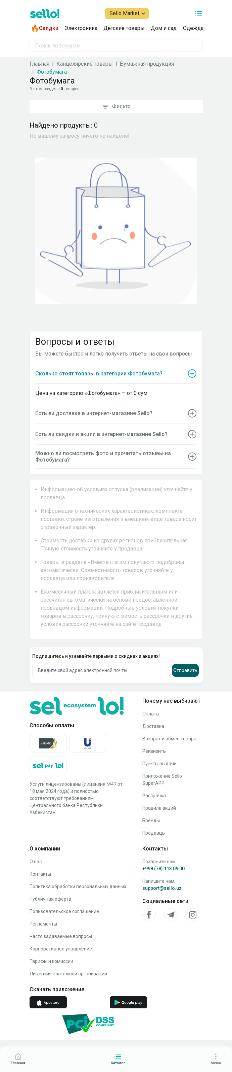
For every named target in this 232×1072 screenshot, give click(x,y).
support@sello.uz (162, 888)
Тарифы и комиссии (51, 961)
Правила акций (159, 808)
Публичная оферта (50, 899)
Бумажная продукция (147, 64)
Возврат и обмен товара (169, 738)
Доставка (153, 726)
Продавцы (154, 833)
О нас (36, 861)
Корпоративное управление (61, 948)
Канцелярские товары (84, 64)
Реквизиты (154, 751)
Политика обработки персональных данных (78, 886)
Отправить (185, 670)
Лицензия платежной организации (68, 973)
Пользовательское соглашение (64, 911)
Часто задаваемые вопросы (61, 936)
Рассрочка (154, 795)
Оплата (150, 713)
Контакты (40, 874)
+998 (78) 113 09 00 (163, 868)
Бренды (151, 820)
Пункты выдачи (159, 763)
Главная (39, 64)
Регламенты (43, 924)
